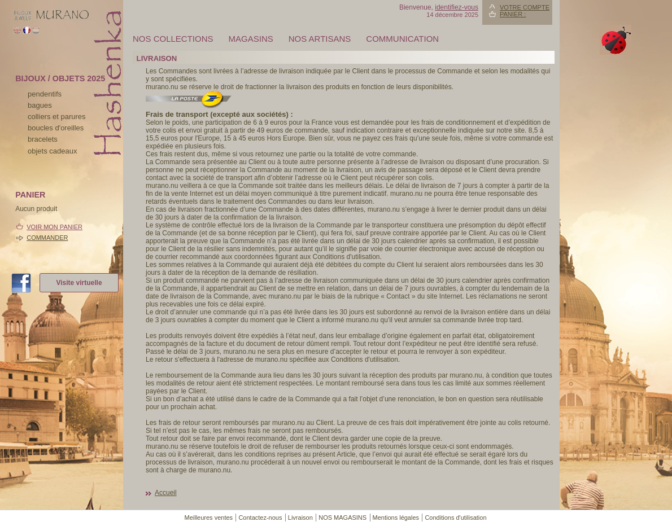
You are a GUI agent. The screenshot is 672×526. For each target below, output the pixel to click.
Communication (402, 38)
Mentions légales (396, 517)
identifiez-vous (456, 7)
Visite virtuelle (79, 283)
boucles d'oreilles (56, 128)
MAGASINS (251, 38)
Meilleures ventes (208, 517)
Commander (47, 237)
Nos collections (173, 38)
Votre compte (524, 7)
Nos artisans (320, 38)
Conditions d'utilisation (455, 517)
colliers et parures (57, 116)
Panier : (513, 14)
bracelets (43, 139)
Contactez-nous (260, 517)
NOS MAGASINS (342, 517)
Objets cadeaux (52, 151)
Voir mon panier (54, 226)
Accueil (166, 493)
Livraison (300, 517)
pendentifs (45, 94)
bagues (40, 105)
